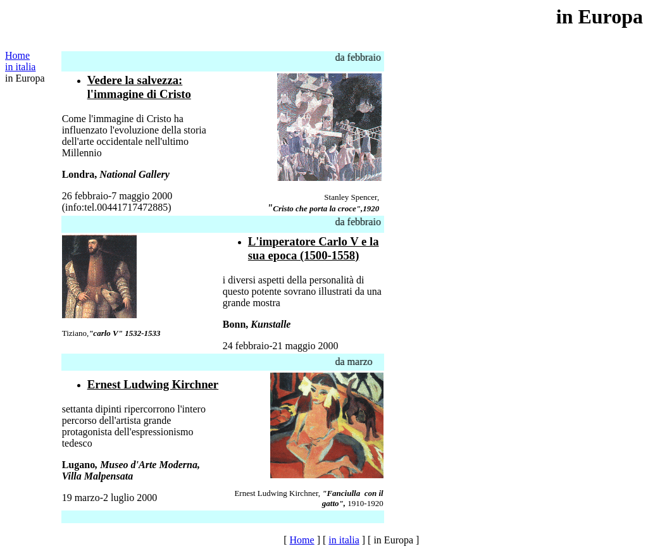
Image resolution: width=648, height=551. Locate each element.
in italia (20, 66)
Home (17, 55)
